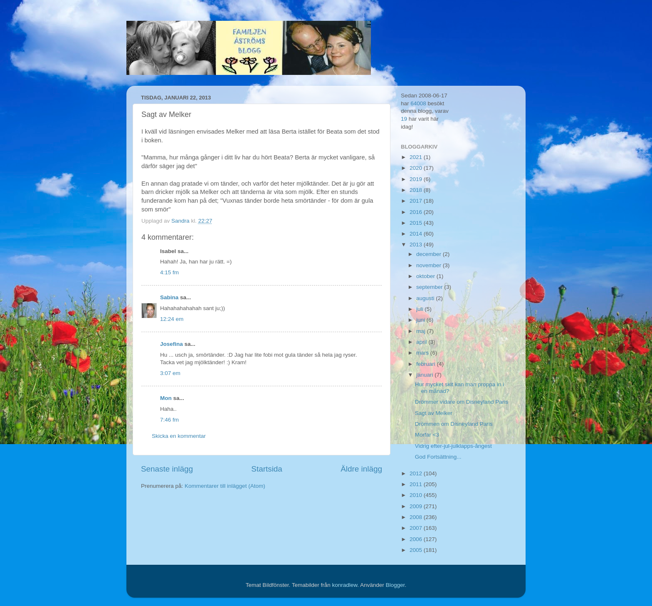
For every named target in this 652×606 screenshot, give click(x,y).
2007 (417, 528)
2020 (417, 168)
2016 (417, 212)
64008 (418, 103)
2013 (417, 244)
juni (421, 320)
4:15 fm (169, 272)
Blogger (395, 585)
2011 (417, 484)
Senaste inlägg (167, 468)
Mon (166, 398)
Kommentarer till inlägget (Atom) (225, 486)
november (429, 265)
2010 (417, 495)
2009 (417, 506)
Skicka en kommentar (179, 436)
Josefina (171, 344)
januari (425, 375)
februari (426, 364)
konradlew (344, 585)
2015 (417, 223)
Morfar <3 (427, 435)
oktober (426, 276)
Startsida (266, 468)
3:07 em (170, 373)
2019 (417, 179)
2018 (417, 190)
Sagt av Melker (433, 413)
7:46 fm (169, 420)
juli (420, 309)
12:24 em (171, 319)
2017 (417, 201)
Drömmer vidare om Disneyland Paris (461, 402)
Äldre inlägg (361, 468)
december (429, 254)
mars (423, 353)
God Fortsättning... (438, 457)
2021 (417, 157)
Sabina (169, 297)
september (430, 287)
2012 (417, 473)
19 (404, 119)
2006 (417, 539)
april (422, 342)
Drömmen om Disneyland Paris (454, 424)
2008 (417, 517)
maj (421, 331)
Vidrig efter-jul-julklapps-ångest (453, 446)
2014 (417, 234)
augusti (426, 298)
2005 (417, 550)
